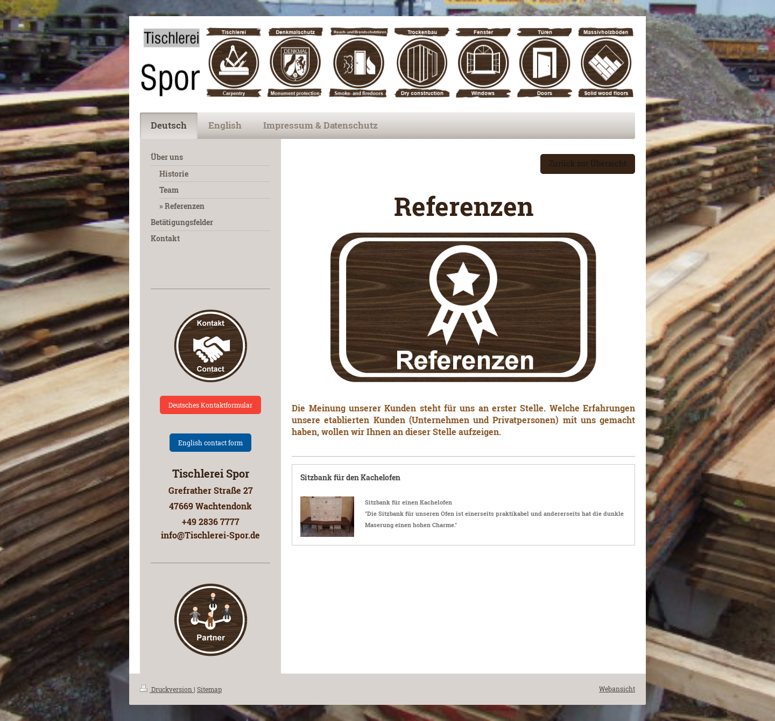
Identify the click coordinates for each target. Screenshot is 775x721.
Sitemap (209, 689)
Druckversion (167, 689)
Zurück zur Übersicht (587, 163)
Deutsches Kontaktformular (210, 405)
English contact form (210, 442)
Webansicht (617, 688)
